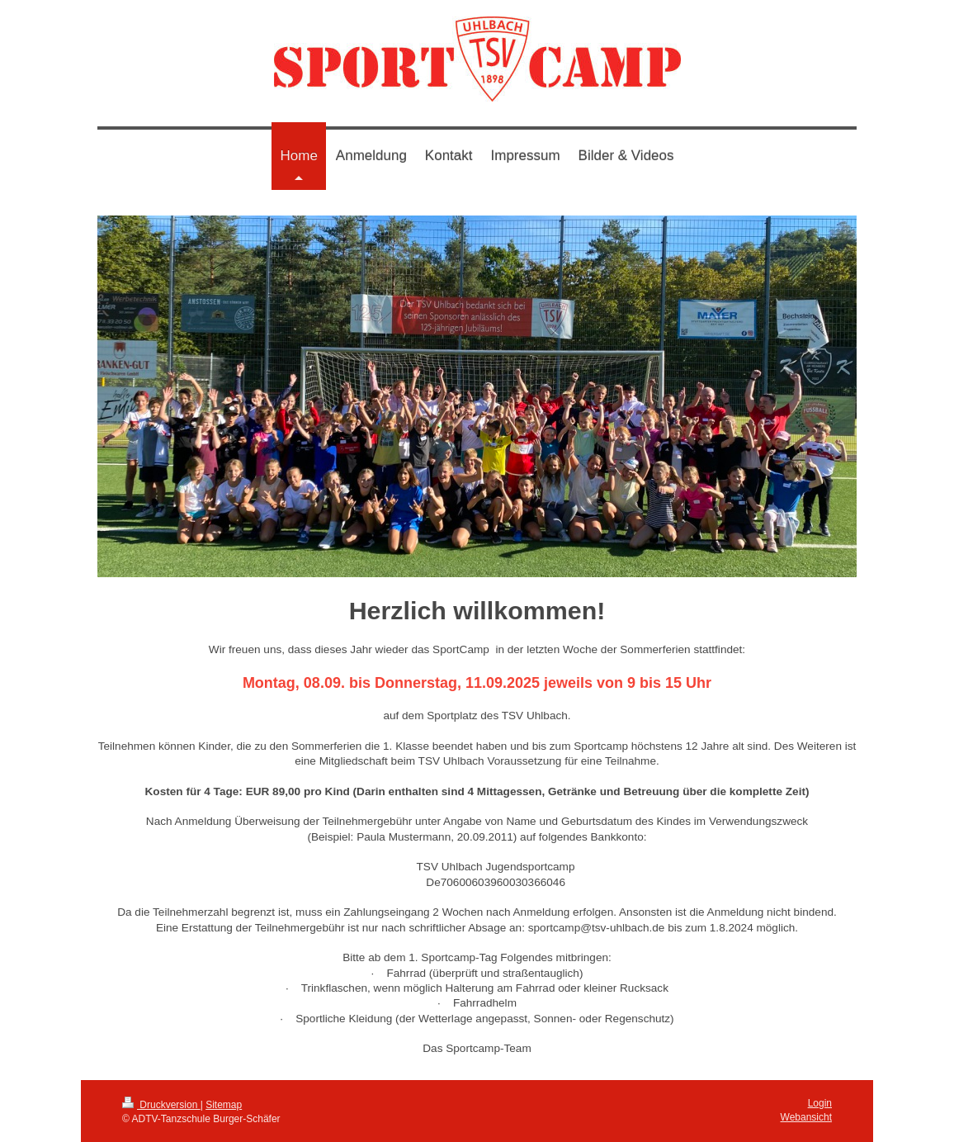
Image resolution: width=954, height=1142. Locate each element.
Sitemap (223, 1105)
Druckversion (161, 1105)
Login (820, 1103)
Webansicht (806, 1117)
